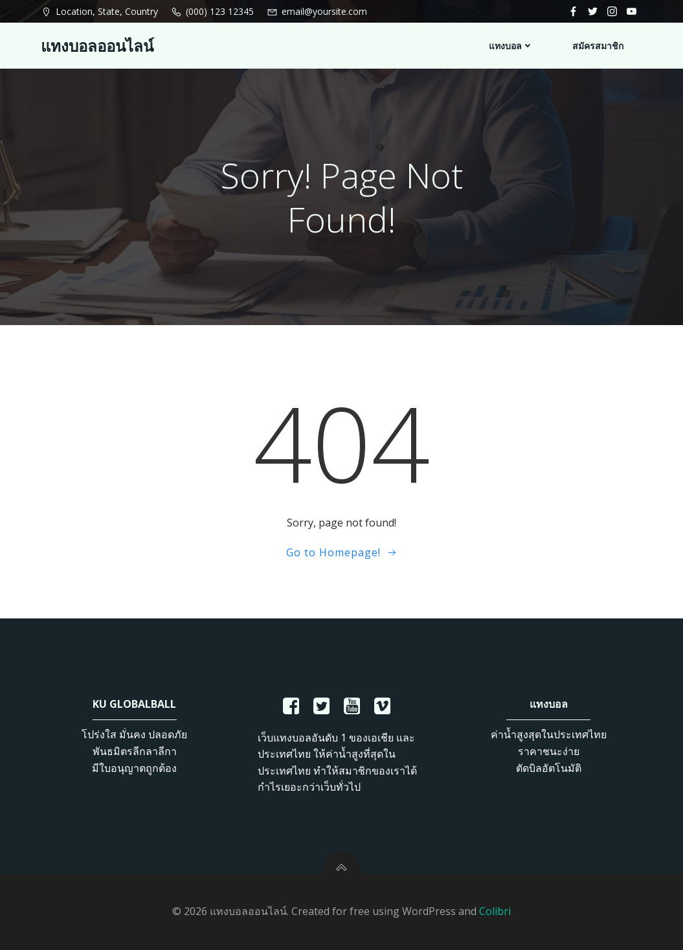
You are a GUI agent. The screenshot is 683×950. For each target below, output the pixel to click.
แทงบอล (511, 46)
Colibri (495, 911)
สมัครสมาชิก (597, 46)
